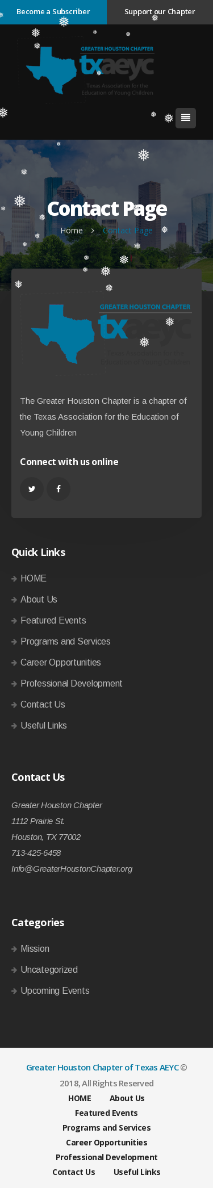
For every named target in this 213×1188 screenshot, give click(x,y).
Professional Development (71, 683)
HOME (33, 578)
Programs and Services (65, 641)
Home (71, 230)
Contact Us (42, 704)
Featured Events (53, 620)
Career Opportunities (60, 662)
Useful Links (43, 725)
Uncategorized (49, 969)
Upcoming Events (54, 990)
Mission (34, 948)
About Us (38, 599)
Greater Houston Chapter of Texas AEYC (102, 1067)
